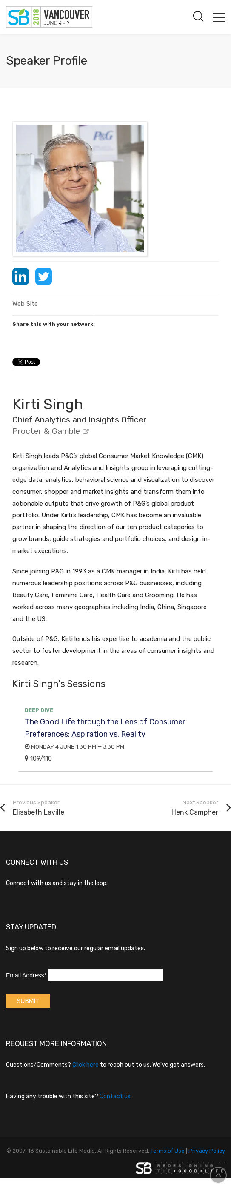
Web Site (25, 304)
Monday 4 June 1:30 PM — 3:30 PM (74, 746)
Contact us (115, 1096)
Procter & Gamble (46, 431)
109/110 (38, 758)
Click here (85, 1064)
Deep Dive (39, 710)
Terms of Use (168, 1151)
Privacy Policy (206, 1151)
